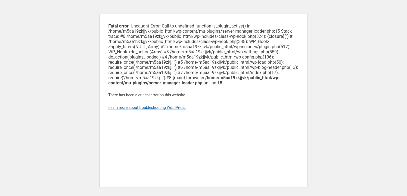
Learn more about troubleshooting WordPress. (147, 107)
